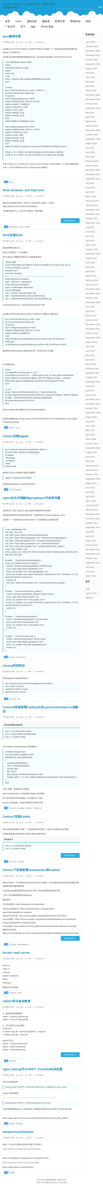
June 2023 (90, 152)
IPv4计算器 (47, 26)
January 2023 (92, 165)
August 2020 (91, 258)
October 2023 (92, 135)
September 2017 (93, 382)
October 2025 (92, 60)
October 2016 (92, 408)
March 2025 (91, 90)
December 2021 (93, 210)
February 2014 (92, 466)
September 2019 (93, 302)
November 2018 (93, 329)
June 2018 (90, 351)
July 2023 (90, 148)
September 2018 (93, 338)
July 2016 (90, 421)
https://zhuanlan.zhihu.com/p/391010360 (21, 1163)
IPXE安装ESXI (13, 235)
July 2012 (90, 532)
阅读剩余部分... (70, 221)
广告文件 (10, 26)
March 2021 (91, 245)
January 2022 (92, 205)
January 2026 (92, 46)
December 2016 (93, 399)
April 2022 (90, 192)
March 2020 (91, 276)
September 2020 (93, 254)
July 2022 (90, 183)
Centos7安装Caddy (16, 816)
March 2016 (91, 439)
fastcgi (19, 1123)
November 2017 (93, 373)
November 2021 (93, 214)
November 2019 (93, 293)
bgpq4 (18, 489)
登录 (87, 589)
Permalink (40, 42)
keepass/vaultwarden (18, 1131)
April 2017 (90, 391)
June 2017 (90, 386)
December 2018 (93, 324)
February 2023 (92, 161)
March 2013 (91, 501)
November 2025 (93, 55)
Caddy (21, 808)
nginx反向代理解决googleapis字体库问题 (31, 498)
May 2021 (90, 236)
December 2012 (93, 514)
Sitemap (63, 1182)
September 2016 (93, 413)
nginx (12, 657)
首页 (7, 21)
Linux (18, 21)
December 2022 (93, 170)
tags (33, 26)
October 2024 (92, 104)
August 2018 (91, 342)
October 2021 (92, 218)
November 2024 (93, 99)
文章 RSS (40, 1182)
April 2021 (90, 241)
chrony (13, 699)
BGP (12, 489)
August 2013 (91, 483)
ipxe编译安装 (12, 36)
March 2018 (91, 364)
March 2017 (91, 395)
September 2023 (93, 139)
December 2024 (93, 95)
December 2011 (93, 549)
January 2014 (92, 470)
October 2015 (92, 443)
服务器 (46, 21)
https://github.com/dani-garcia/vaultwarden (22, 1149)
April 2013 (90, 496)
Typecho (38, 808)
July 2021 (90, 227)
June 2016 (90, 426)
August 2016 (91, 417)
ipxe (12, 182)
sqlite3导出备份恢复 (17, 1001)
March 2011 (91, 576)
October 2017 (92, 377)
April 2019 (90, 311)
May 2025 (90, 82)
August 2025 (91, 68)
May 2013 (90, 492)
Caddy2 (28, 808)
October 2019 (92, 298)
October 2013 (92, 474)
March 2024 (91, 121)
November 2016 (93, 404)
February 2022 (92, 201)
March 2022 (91, 196)
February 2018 (92, 368)
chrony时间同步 (14, 665)
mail (19, 993)
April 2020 (90, 271)
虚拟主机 (32, 21)
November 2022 (93, 174)
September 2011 (93, 563)
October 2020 (92, 249)
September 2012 (93, 527)
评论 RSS (53, 1182)
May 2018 (90, 355)
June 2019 (90, 307)
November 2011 (93, 554)
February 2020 (92, 280)
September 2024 (93, 108)
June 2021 (90, 232)
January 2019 (92, 320)
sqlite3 (13, 1061)
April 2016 (90, 435)
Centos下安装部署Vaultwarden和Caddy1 (31, 870)
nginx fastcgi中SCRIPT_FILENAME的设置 (32, 1069)
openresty (21, 657)
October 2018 (92, 333)
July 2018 (90, 346)
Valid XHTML (91, 593)
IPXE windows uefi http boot (23, 190)
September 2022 (93, 179)
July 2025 (90, 73)
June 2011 (90, 571)
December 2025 (93, 51)
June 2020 (90, 263)
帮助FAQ (75, 21)
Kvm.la (40, 1180)
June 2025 (90, 77)
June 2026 (90, 42)
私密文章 (60, 21)
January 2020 (92, 285)
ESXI (12, 427)
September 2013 (93, 479)
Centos (13, 808)
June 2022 (90, 188)
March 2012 (91, 541)
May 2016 (90, 430)
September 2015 (93, 448)
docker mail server (16, 952)
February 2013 (92, 505)
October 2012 (92, 523)
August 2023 (91, 143)
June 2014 (90, 457)
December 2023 (93, 130)
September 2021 (93, 223)
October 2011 (92, 558)
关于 (22, 26)
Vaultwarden (23, 944)
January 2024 (92, 126)
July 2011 (90, 567)
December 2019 (93, 289)
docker (13, 993)
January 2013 (92, 510)
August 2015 (91, 452)
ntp (18, 699)
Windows (14, 227)
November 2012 (93, 519)
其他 (88, 21)
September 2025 (93, 64)
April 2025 (90, 86)
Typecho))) (61, 1180)
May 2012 (90, 536)
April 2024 (90, 117)
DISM (27, 227)
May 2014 (90, 461)
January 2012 (92, 545)
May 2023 (90, 157)
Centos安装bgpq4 (15, 436)
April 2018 (90, 360)
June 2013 (90, 488)
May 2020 (90, 267)
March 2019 (91, 316)
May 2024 (90, 113)
